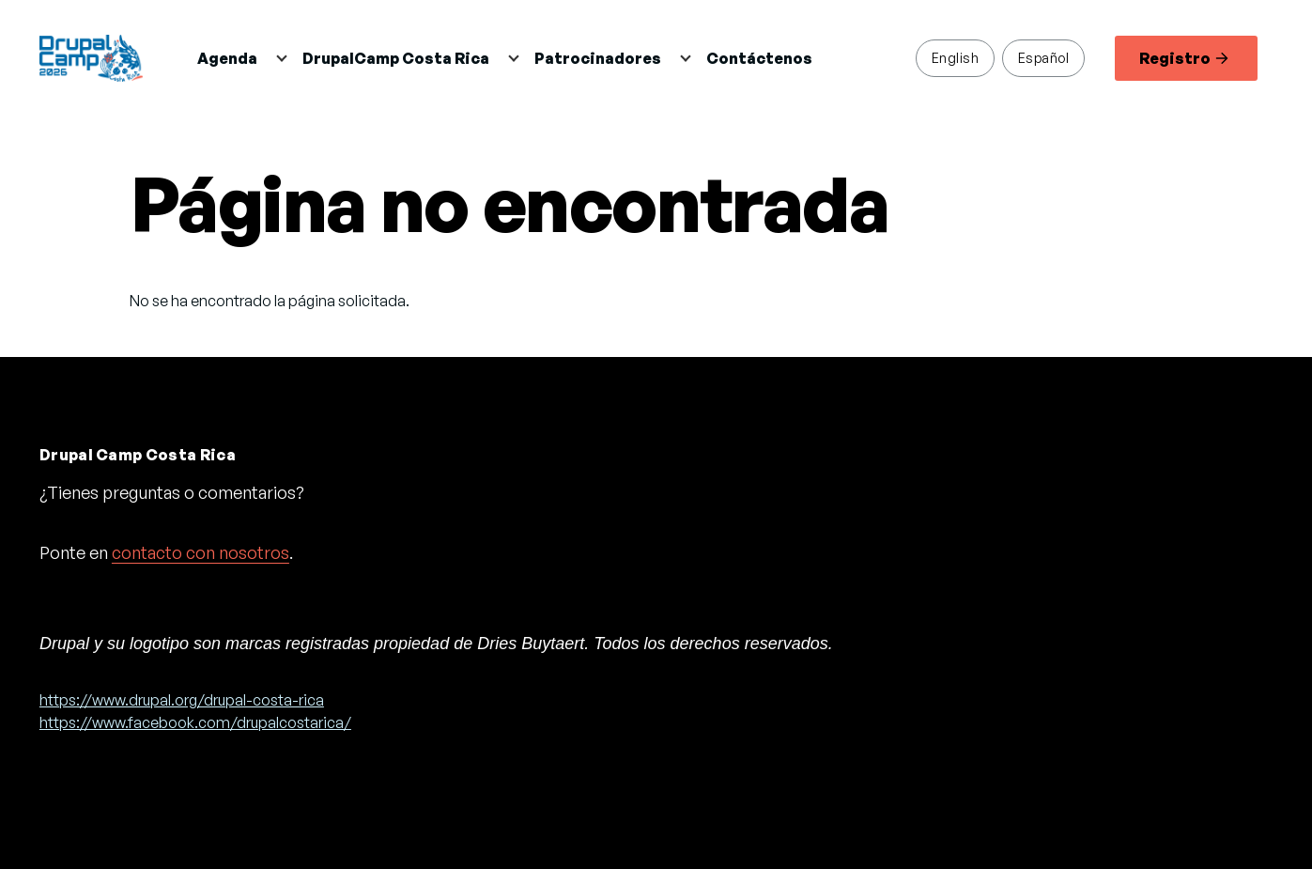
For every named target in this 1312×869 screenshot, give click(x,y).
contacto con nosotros (200, 552)
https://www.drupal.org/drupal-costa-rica (181, 700)
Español (1043, 57)
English (955, 57)
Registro (1183, 58)
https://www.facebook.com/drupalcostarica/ (195, 722)
